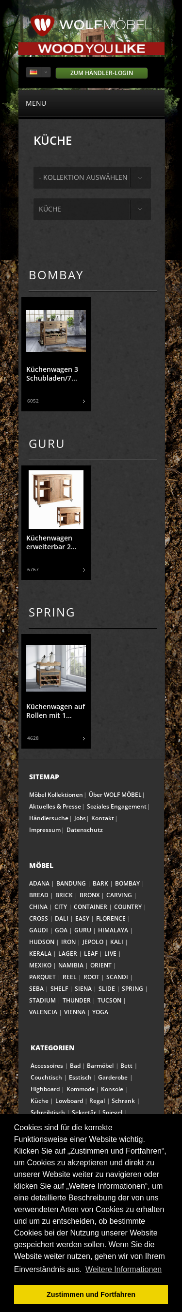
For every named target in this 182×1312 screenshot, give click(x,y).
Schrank (123, 1101)
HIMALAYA (113, 930)
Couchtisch (46, 1077)
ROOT (91, 977)
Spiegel (112, 1112)
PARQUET (42, 977)
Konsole (112, 1089)
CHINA (38, 907)
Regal (97, 1101)
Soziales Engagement (117, 806)
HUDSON (41, 942)
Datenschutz (84, 830)
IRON (68, 942)
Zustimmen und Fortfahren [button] (91, 1294)
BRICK (64, 895)
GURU (82, 930)
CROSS (38, 918)
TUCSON (109, 1000)
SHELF (59, 988)
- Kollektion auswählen (83, 177)
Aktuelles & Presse (55, 806)
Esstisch (80, 1077)
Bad (75, 1065)
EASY (82, 918)
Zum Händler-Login (101, 73)
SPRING (132, 988)
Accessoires (47, 1065)
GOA (61, 930)
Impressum (45, 830)
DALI (61, 918)
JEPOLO (93, 942)
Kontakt (102, 818)
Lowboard (69, 1101)
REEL (70, 977)
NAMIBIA (70, 965)
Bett (126, 1065)
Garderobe (113, 1077)
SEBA (36, 988)
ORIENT (101, 965)
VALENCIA (43, 1012)
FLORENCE (111, 918)
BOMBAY (127, 883)
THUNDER (77, 1000)
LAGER (67, 953)
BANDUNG (71, 883)
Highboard (45, 1089)
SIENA (83, 988)
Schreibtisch (48, 1112)
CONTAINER (90, 907)
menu (91, 103)
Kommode (80, 1089)
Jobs (80, 818)
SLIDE (107, 988)
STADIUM (42, 1000)
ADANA (39, 883)
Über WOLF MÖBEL (115, 795)
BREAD (39, 895)
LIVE (110, 953)
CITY (60, 907)
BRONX (89, 895)
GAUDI (38, 930)
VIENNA (74, 1012)
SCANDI (117, 977)
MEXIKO (40, 965)
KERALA (40, 953)
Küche (50, 208)
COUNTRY (128, 907)
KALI (116, 942)
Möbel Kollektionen (56, 795)
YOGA (100, 1012)
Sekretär (84, 1112)
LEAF (91, 953)
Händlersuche (48, 818)
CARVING (119, 895)
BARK (100, 883)
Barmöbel (100, 1065)
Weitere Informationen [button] (123, 1269)
